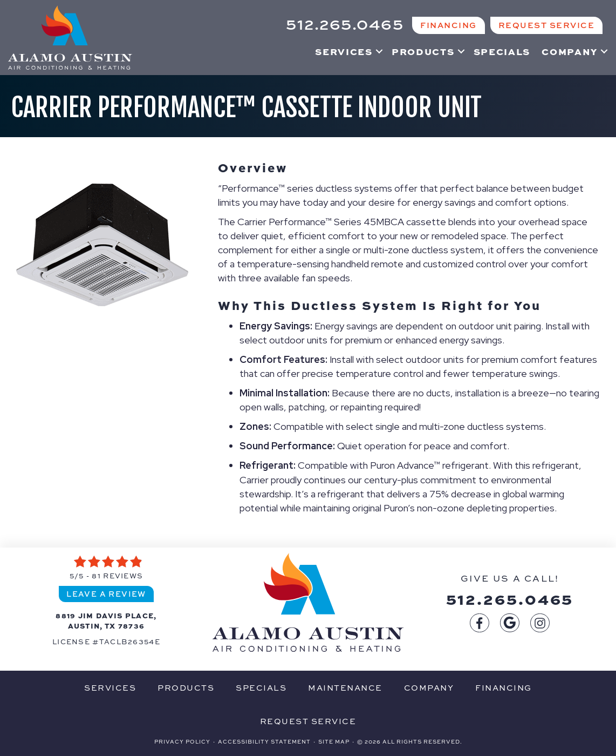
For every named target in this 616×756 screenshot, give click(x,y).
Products (423, 51)
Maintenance (345, 687)
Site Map (334, 741)
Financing (503, 687)
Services (344, 51)
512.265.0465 (510, 598)
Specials (502, 51)
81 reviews (117, 575)
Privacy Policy (182, 741)
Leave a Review (106, 593)
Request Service (308, 721)
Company (570, 51)
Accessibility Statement (264, 741)
